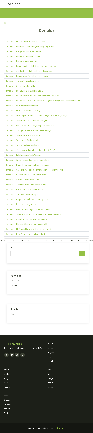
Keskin (6, 374)
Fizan (12, 4)
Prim (6, 395)
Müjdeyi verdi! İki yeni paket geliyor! (32, 199)
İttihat (6, 370)
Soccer (50, 387)
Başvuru (51, 352)
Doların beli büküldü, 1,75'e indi (30, 41)
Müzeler (51, 361)
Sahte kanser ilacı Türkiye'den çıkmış (33, 160)
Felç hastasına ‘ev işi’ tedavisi (29, 155)
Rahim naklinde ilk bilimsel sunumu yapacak (36, 66)
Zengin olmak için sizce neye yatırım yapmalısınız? (38, 214)
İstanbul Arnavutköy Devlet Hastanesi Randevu (37, 95)
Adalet (50, 344)
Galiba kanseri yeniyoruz (27, 179)
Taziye (6, 413)
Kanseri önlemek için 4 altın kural (31, 174)
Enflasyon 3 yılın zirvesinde (28, 56)
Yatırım (7, 387)
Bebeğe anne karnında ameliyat (30, 234)
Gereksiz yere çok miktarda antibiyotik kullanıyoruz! (39, 170)
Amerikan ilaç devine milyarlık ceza (31, 219)
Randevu (9, 41)
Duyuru (51, 357)
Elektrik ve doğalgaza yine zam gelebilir (34, 209)
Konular (14, 285)
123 (29, 240)
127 (62, 240)
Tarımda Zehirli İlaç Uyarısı (28, 194)
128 (71, 240)
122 (21, 240)
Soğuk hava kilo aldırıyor (27, 86)
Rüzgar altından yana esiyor (29, 51)
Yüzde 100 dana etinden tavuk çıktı (31, 120)
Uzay (6, 378)
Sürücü (7, 408)
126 (54, 240)
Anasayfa (14, 280)
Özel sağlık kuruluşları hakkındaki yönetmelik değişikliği (41, 115)
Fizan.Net (60, 428)
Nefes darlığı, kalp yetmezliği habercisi (33, 229)
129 (79, 240)
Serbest (7, 400)
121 (12, 240)
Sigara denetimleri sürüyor (28, 135)
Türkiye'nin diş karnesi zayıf (29, 81)
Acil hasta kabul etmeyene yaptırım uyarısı (35, 125)
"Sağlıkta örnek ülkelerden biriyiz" (31, 184)
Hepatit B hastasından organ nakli (31, 224)
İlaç (49, 370)
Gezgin (50, 378)
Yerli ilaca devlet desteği (27, 105)
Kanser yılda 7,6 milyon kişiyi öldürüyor (33, 76)
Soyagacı (7, 404)
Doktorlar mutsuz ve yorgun (29, 110)
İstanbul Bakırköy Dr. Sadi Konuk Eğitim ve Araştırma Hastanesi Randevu (49, 100)
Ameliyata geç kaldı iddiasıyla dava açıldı (34, 71)
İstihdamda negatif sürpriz (28, 204)
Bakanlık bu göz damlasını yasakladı (32, 165)
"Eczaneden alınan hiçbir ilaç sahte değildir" (35, 150)
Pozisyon (8, 383)
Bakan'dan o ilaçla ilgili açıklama (30, 189)
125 (46, 240)
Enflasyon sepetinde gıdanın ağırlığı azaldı (35, 46)
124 (37, 240)
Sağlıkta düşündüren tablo (28, 140)
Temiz (50, 383)
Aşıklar (50, 348)
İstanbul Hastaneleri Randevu (29, 90)
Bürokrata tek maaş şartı (27, 61)
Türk (49, 374)
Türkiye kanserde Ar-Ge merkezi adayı (33, 130)
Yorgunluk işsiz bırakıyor (27, 145)
